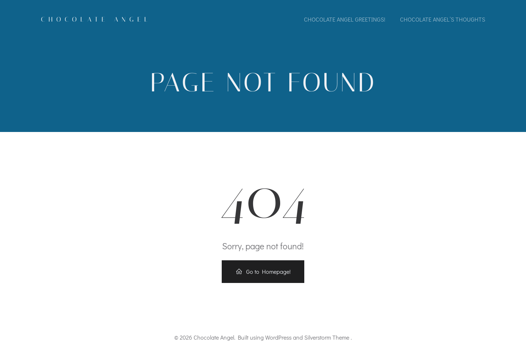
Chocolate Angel (96, 19)
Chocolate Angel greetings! (344, 19)
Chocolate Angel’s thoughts (442, 19)
